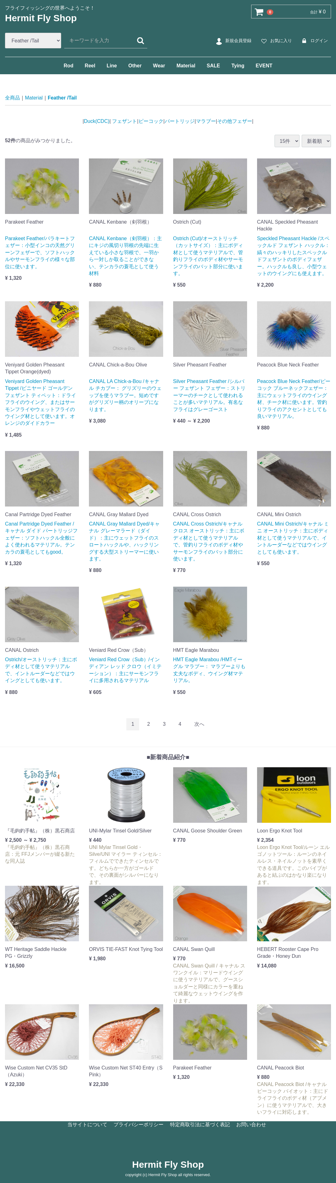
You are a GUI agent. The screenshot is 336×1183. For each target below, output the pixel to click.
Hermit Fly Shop (41, 18)
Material (186, 65)
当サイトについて (87, 1124)
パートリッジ (180, 121)
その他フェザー (234, 121)
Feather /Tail (62, 97)
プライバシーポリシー (138, 1124)
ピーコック (151, 121)
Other (135, 65)
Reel (90, 65)
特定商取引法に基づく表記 (200, 1124)
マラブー (206, 121)
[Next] (199, 724)
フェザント (124, 121)
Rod (68, 65)
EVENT (264, 65)
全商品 (12, 97)
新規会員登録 (232, 41)
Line (112, 65)
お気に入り (275, 41)
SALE (213, 65)
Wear (159, 65)
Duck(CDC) (97, 121)
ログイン (313, 41)
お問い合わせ (251, 1124)
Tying (237, 65)
